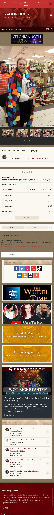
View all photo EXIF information (27, 212)
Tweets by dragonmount (11, 506)
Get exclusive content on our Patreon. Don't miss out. (27, 331)
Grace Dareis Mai (17, 437)
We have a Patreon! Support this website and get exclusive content (25, 4)
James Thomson (17, 428)
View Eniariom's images (39, 153)
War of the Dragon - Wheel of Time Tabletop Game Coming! (27, 393)
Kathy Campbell (16, 448)
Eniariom (13, 150)
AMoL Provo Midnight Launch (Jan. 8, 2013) (21, 174)
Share (12, 222)
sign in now (42, 237)
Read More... (9, 410)
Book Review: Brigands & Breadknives (24, 466)
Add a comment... (9, 249)
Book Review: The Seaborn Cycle (22, 435)
